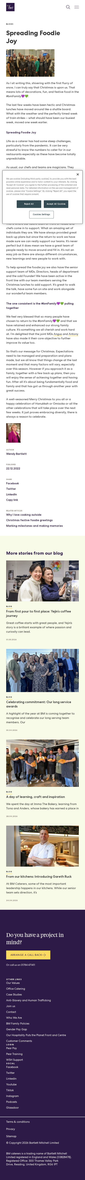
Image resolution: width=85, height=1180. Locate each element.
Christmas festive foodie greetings (29, 520)
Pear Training (14, 1054)
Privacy (10, 1129)
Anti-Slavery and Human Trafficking (28, 1000)
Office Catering (15, 989)
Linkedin (11, 1078)
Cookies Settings (41, 214)
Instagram (12, 1096)
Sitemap (11, 1136)
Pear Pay (11, 1048)
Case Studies (14, 994)
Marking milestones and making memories (34, 525)
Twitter (11, 488)
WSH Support (14, 1060)
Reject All (29, 204)
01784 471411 (28, 964)
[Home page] (10, 7)
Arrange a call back (28, 955)
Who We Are (14, 1018)
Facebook (12, 483)
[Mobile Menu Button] (76, 7)
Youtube (11, 1084)
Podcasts (11, 1102)
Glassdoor (12, 1107)
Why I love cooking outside (23, 514)
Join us (10, 1006)
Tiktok (10, 1090)
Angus (58, 334)
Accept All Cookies (56, 204)
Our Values (13, 983)
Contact (11, 1012)
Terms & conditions (18, 1122)
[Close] (78, 174)
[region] (42, 197)
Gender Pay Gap (16, 1029)
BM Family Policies (17, 1023)
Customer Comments (19, 1041)
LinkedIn (11, 494)
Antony (73, 334)
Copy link (12, 500)
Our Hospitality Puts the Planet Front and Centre (36, 1035)
